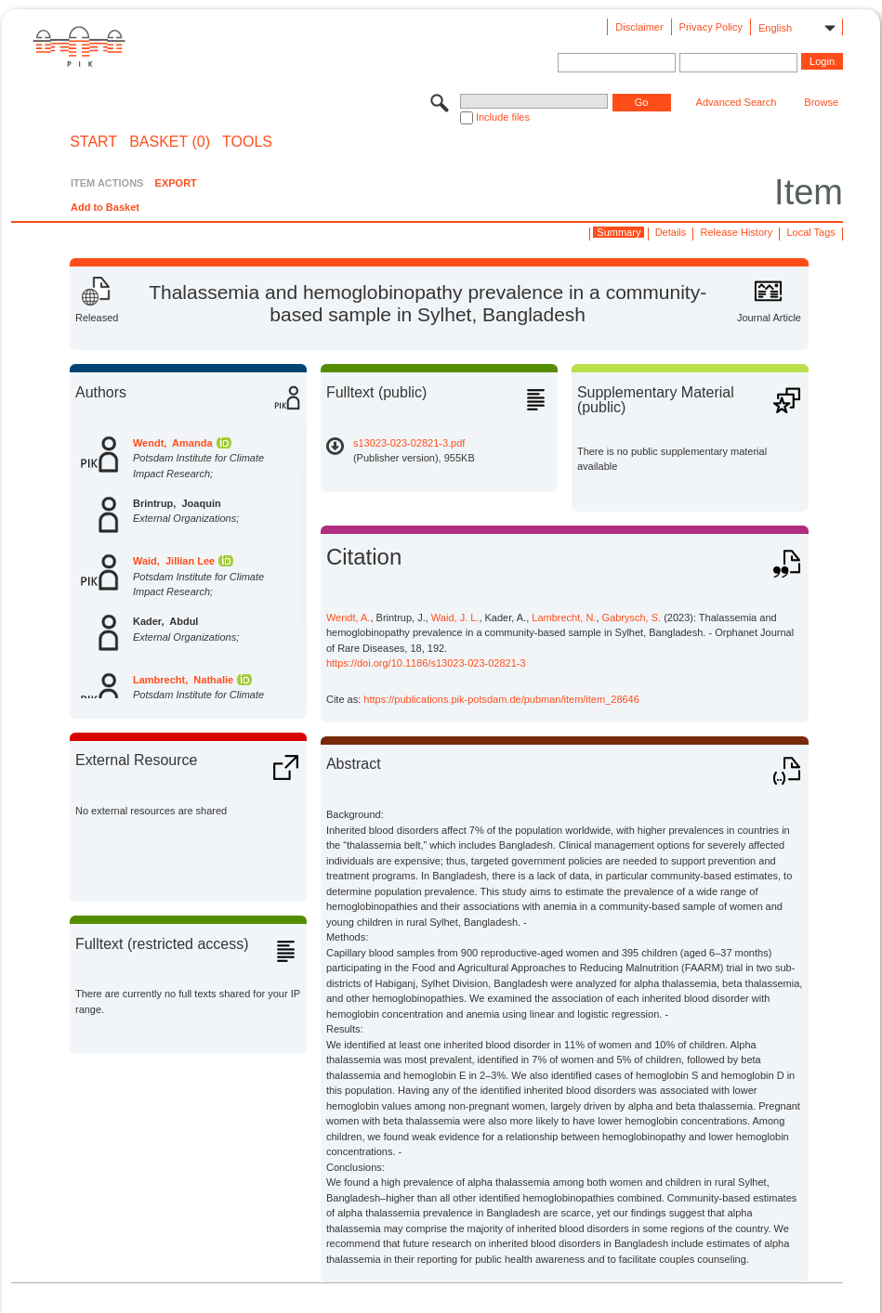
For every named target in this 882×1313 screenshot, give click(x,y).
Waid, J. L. (455, 617)
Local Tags (810, 232)
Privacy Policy (711, 26)
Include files (503, 117)
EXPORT (176, 182)
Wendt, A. (348, 617)
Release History (737, 232)
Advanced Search (736, 102)
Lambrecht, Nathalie (183, 679)
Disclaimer (639, 26)
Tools (247, 142)
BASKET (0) (169, 142)
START (93, 142)
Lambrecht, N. (564, 617)
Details (671, 232)
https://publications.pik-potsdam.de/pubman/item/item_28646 (501, 699)
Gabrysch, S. (632, 617)
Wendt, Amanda (173, 442)
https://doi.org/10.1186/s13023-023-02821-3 (426, 663)
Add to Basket (105, 207)
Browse (821, 102)
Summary (618, 232)
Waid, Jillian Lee (174, 560)
